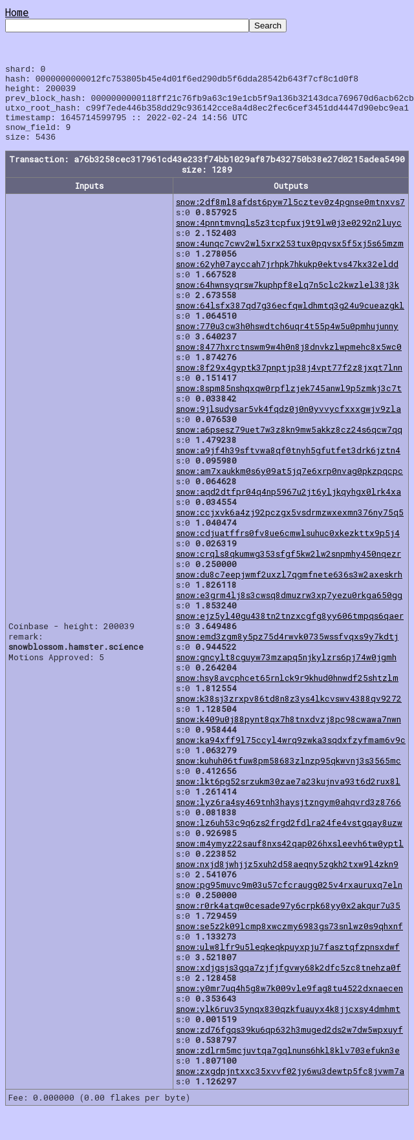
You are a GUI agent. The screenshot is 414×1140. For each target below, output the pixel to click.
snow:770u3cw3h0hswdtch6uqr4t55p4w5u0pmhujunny (287, 341)
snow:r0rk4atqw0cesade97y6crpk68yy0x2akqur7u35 (288, 921)
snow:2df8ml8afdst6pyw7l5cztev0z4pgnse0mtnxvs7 (290, 217)
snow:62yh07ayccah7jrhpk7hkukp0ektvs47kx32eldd (287, 279)
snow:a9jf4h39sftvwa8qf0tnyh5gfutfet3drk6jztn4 (288, 465)
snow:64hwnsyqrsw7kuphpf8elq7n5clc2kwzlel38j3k (287, 300)
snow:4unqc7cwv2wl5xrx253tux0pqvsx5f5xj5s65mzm (290, 258)
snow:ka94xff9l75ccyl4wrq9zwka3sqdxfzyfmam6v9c (291, 755)
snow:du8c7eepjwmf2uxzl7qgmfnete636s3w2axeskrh (289, 590)
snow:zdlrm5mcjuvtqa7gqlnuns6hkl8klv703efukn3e (288, 1065)
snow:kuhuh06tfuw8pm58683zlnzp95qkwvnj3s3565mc (288, 776)
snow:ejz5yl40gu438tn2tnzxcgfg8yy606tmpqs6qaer (290, 631)
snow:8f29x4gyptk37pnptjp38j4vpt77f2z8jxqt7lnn (289, 383)
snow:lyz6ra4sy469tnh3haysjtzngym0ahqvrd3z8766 (288, 817)
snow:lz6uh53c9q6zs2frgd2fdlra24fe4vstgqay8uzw (289, 838)
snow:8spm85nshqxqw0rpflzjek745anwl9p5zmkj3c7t (289, 403)
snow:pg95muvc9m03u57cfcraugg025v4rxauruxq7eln (289, 900)
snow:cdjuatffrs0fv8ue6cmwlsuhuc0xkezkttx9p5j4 (288, 548)
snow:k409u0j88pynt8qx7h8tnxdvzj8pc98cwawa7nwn (288, 734)
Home (17, 12)
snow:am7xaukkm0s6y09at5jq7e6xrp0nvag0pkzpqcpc (289, 486)
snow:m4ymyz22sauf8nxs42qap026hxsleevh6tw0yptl (290, 859)
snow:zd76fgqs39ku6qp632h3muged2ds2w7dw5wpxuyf (289, 1045)
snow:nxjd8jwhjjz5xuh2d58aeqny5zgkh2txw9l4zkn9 (287, 879)
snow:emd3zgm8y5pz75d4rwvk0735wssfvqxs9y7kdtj (287, 652)
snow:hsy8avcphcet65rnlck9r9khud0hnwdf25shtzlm (287, 693)
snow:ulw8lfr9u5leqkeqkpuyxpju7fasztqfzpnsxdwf (288, 962)
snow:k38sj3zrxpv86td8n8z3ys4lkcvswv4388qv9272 (289, 714)
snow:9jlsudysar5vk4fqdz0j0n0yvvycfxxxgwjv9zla (288, 424)
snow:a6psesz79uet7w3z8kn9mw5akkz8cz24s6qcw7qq (289, 445)
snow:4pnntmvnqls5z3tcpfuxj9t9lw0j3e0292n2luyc (289, 238)
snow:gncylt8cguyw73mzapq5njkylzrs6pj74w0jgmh (286, 672)
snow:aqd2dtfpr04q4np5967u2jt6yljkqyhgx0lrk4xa (288, 507)
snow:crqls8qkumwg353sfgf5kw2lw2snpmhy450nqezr (288, 569)
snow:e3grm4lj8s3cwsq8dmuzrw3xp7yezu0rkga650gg (289, 610)
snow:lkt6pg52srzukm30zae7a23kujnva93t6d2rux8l (288, 796)
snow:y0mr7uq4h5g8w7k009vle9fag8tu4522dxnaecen (289, 1003)
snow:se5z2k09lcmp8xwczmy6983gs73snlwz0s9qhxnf (289, 941)
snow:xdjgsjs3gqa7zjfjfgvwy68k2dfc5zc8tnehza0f (288, 983)
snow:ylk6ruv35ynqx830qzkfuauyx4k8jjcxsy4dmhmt (288, 1024)
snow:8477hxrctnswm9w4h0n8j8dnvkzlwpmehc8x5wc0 (289, 362)
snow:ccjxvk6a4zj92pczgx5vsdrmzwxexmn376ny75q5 (290, 527)
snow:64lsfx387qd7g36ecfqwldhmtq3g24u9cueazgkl (290, 321)
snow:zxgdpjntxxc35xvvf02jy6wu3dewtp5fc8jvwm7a (290, 1086)
